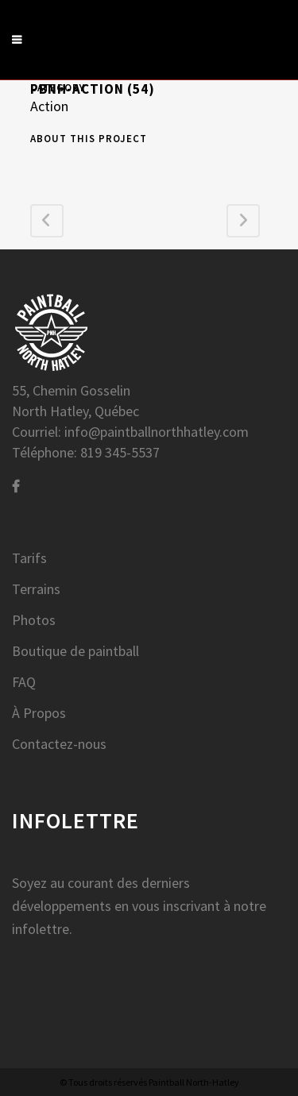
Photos (34, 620)
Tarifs (29, 558)
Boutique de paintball (75, 651)
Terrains (36, 589)
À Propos (39, 713)
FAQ (24, 682)
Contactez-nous (59, 744)
